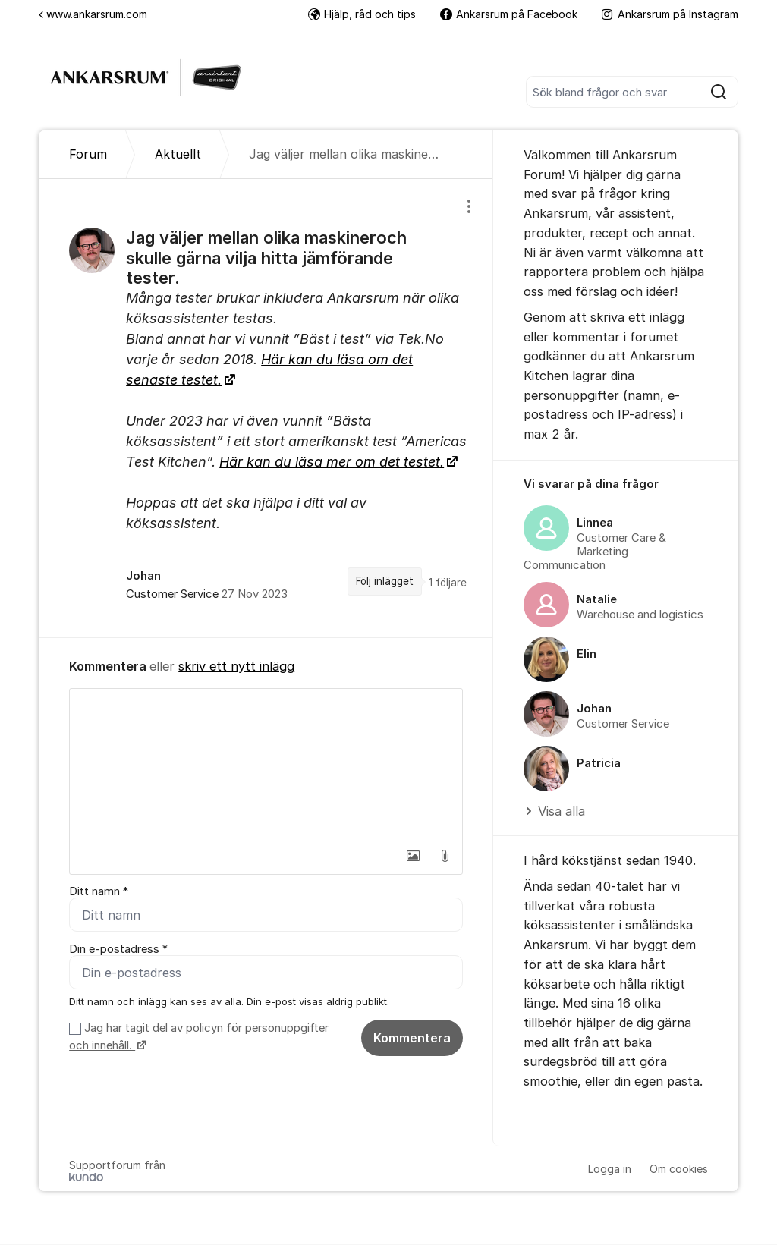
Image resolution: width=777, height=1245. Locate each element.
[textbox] (266, 765)
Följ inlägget (385, 581)
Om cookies (679, 1169)
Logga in (609, 1169)
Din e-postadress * (118, 949)
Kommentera (412, 1037)
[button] (412, 856)
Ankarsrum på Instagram (670, 14)
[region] (266, 408)
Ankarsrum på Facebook (508, 14)
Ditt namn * (98, 891)
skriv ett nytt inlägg (236, 666)
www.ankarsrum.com (93, 14)
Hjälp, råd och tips (362, 14)
